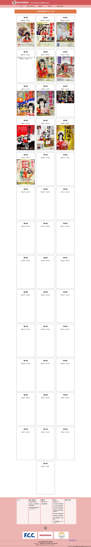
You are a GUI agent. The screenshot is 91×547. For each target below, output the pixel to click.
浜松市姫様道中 (33, 3)
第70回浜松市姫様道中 (58, 508)
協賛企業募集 (44, 503)
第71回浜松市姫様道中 (58, 505)
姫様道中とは (56, 501)
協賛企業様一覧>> (73, 540)
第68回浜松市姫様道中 (58, 515)
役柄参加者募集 (32, 501)
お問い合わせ (60, 6)
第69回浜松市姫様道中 (58, 513)
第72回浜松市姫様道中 (58, 503)
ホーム (21, 6)
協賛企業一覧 (44, 501)
